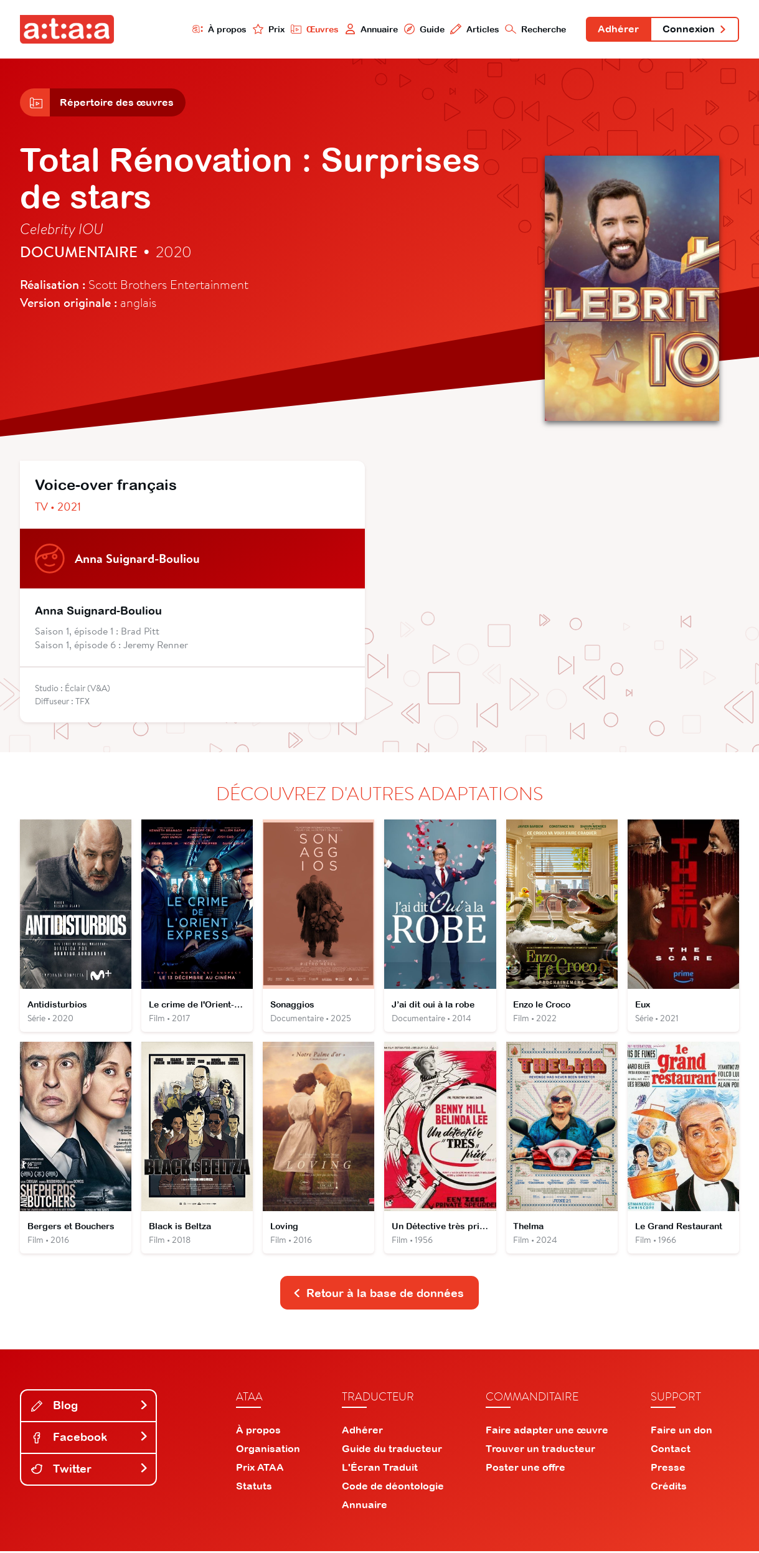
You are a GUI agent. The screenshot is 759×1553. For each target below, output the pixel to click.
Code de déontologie (393, 1487)
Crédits (669, 1487)
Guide (422, 29)
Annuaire (370, 29)
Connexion (694, 29)
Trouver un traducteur (540, 1450)
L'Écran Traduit (380, 1469)
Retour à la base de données (378, 1294)
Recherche (534, 29)
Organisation (268, 1450)
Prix (267, 29)
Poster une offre (525, 1469)
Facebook (89, 1439)
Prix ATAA (260, 1469)
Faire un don (681, 1431)
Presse (668, 1469)
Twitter (89, 1471)
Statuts (254, 1487)
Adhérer (617, 29)
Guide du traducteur (392, 1450)
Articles (473, 29)
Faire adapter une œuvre (547, 1431)
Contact (671, 1450)
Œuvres (313, 29)
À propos (218, 29)
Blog (89, 1407)
